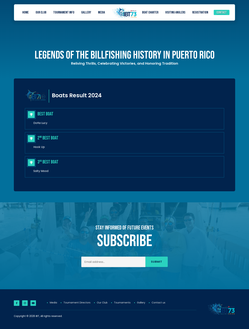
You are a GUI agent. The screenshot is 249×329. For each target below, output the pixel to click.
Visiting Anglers (175, 12)
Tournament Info (63, 12)
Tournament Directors (76, 302)
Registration (200, 12)
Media (101, 12)
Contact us (158, 302)
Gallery (86, 12)
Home (25, 12)
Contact (221, 12)
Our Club (41, 12)
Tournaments (122, 302)
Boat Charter (150, 12)
